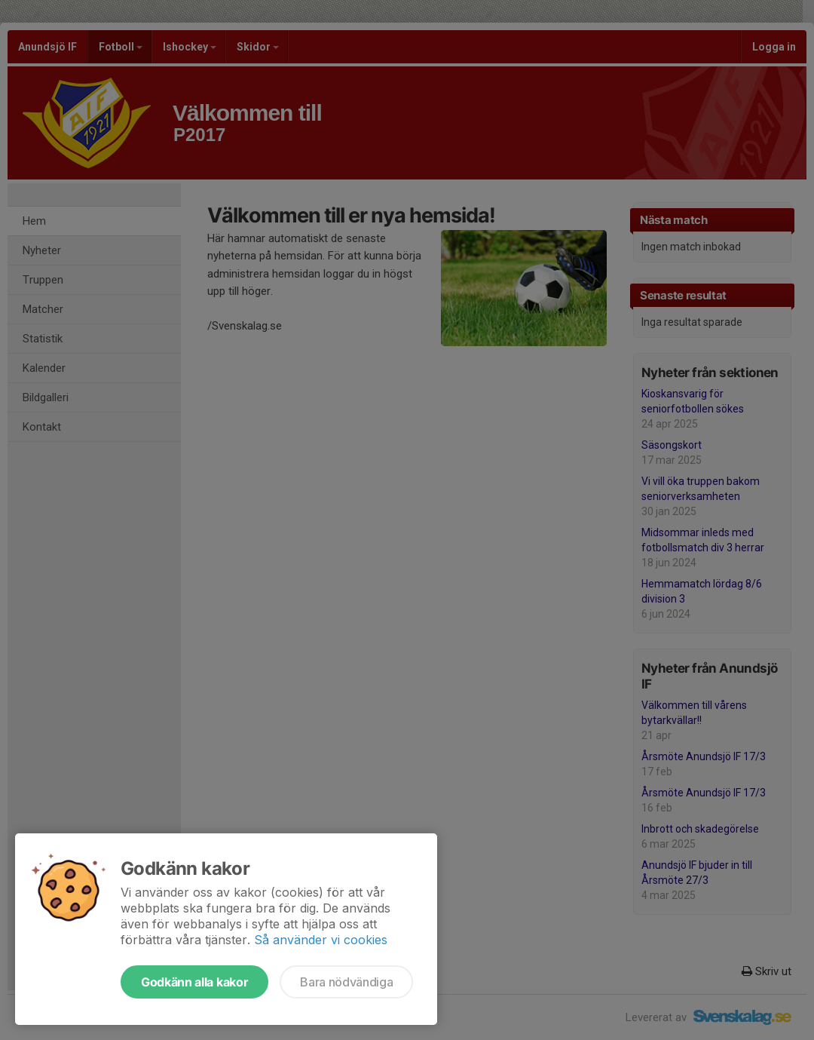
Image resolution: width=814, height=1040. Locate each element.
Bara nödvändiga (346, 981)
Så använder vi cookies (320, 939)
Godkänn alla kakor (194, 981)
